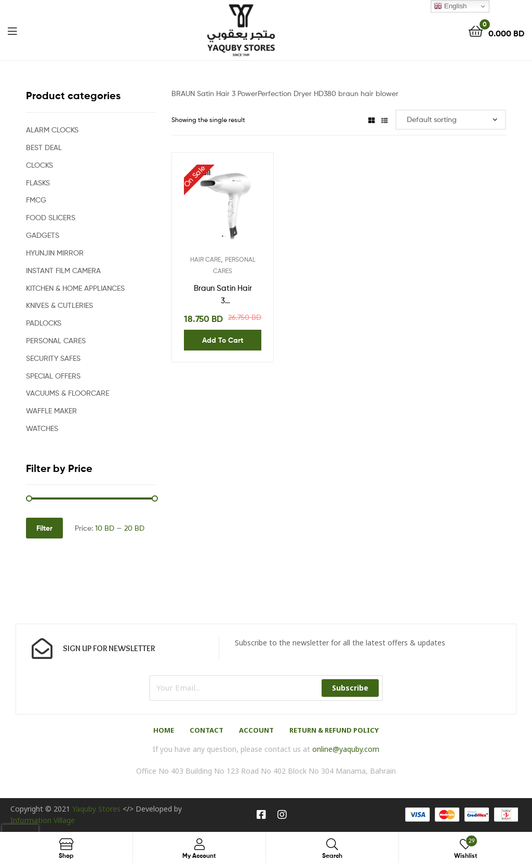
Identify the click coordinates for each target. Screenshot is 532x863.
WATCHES (42, 428)
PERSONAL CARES (56, 340)
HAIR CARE (205, 259)
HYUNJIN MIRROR (55, 252)
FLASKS (38, 182)
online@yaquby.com (345, 749)
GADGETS (42, 235)
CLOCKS (39, 164)
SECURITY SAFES (53, 358)
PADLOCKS (43, 322)
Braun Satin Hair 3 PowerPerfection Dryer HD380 (222, 295)
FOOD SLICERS (50, 217)
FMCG (36, 199)
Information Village (42, 820)
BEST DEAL (44, 147)
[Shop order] (450, 120)
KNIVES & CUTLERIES (59, 305)
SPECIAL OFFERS (53, 375)
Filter (44, 528)
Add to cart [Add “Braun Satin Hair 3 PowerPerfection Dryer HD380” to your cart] (222, 340)
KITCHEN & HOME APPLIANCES (75, 288)
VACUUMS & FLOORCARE (67, 392)
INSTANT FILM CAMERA (63, 270)
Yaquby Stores (96, 809)
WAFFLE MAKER (51, 410)
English (450, 6)
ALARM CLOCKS (52, 129)
